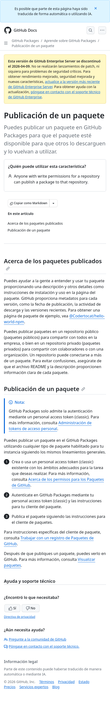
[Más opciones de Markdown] (53, 203)
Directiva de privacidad (19, 617)
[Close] (96, 8)
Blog (56, 687)
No (30, 608)
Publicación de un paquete (33, 45)
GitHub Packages (25, 40)
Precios (9, 687)
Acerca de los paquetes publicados (53, 264)
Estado (84, 681)
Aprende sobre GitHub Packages (70, 40)
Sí (12, 608)
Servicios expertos (33, 687)
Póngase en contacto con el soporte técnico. (41, 646)
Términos (46, 681)
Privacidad (66, 681)
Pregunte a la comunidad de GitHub (35, 639)
